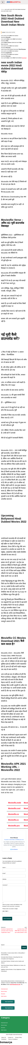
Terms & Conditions (13, 1043)
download (24, 57)
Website (4, 879)
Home (2, 9)
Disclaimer (3, 1043)
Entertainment (4, 989)
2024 (7, 1038)
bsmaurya (19, 1038)
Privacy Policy (18, 1041)
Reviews (3, 993)
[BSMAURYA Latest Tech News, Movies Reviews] (14, 2)
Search (2, 944)
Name (4, 867)
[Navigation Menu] (2, 2)
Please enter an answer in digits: (10, 908)
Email (4, 873)
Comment (5, 885)
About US (3, 1041)
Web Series (4, 996)
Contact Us (10, 1041)
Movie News (4, 991)
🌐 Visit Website (14, 849)
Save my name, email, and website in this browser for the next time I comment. (12, 905)
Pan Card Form (8, 1002)
